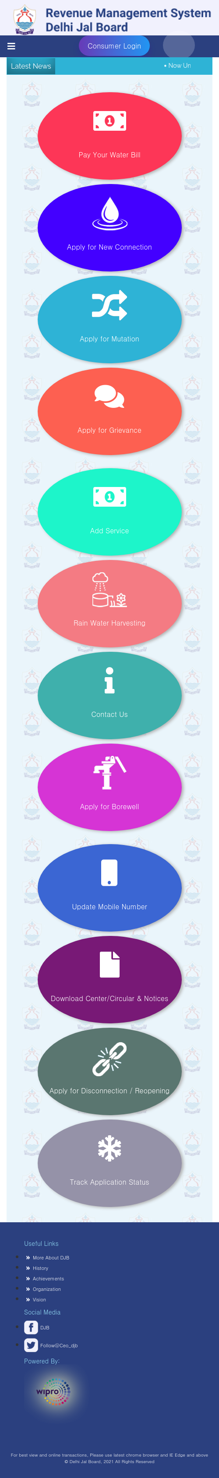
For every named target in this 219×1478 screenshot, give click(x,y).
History (40, 1268)
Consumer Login (119, 45)
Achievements (48, 1278)
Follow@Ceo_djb (41, 1345)
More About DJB (51, 1257)
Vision (39, 1299)
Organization (47, 1289)
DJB (44, 1327)
